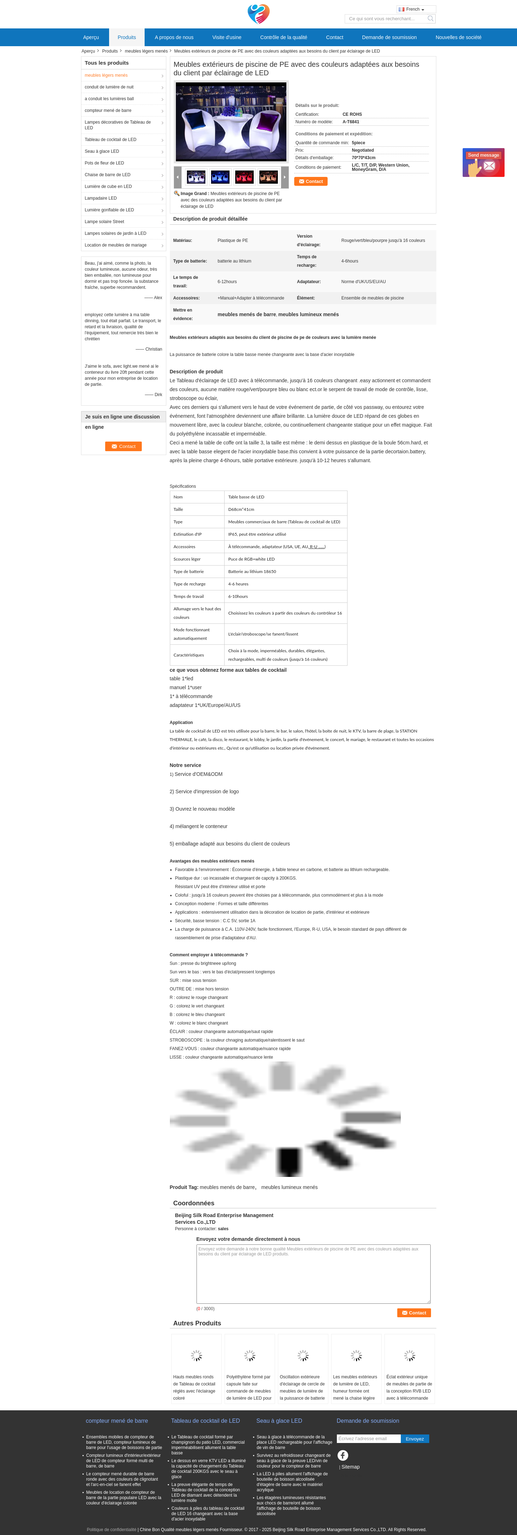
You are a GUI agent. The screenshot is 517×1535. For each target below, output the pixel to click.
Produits (127, 37)
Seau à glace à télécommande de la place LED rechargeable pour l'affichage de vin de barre (295, 1442)
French (415, 9)
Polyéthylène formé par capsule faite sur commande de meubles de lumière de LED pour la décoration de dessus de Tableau (249, 1394)
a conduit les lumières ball (109, 98)
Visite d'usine (227, 37)
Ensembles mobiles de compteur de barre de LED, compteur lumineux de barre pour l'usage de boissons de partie (124, 1442)
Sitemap (350, 1467)
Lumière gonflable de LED (109, 209)
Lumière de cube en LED (108, 186)
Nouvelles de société (458, 37)
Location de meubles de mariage (116, 245)
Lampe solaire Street (104, 221)
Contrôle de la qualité (283, 37)
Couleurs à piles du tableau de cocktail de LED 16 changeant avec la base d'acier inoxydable (208, 1514)
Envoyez (415, 1439)
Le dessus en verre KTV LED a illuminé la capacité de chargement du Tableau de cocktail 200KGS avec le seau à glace (209, 1468)
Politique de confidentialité (111, 1529)
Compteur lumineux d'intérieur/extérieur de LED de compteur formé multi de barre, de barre (123, 1461)
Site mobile (349, 1475)
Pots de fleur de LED (104, 163)
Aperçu (91, 37)
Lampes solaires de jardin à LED (115, 233)
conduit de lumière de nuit (109, 87)
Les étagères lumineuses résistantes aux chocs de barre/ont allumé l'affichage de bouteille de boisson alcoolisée (291, 1505)
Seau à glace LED (102, 151)
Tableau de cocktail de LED (110, 139)
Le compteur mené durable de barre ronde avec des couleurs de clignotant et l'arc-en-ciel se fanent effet (122, 1479)
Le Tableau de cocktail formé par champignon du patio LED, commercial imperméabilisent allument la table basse (208, 1444)
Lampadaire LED (101, 198)
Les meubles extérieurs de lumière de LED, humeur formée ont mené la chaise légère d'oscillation (355, 1391)
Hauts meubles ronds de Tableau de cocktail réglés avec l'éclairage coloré (194, 1387)
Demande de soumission (389, 37)
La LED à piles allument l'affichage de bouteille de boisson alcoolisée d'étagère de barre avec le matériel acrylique (292, 1481)
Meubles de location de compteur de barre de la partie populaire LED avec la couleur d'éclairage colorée (123, 1498)
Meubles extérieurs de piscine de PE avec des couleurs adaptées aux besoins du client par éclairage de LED (231, 200)
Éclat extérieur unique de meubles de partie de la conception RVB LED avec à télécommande (409, 1387)
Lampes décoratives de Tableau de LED (118, 125)
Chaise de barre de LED (108, 174)
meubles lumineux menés (289, 1187)
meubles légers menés (146, 51)
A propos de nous (174, 37)
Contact (334, 37)
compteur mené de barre (108, 110)
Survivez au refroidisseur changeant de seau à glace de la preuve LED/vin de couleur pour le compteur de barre (294, 1461)
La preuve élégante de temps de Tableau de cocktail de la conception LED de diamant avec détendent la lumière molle (206, 1492)
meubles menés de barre (227, 1187)
